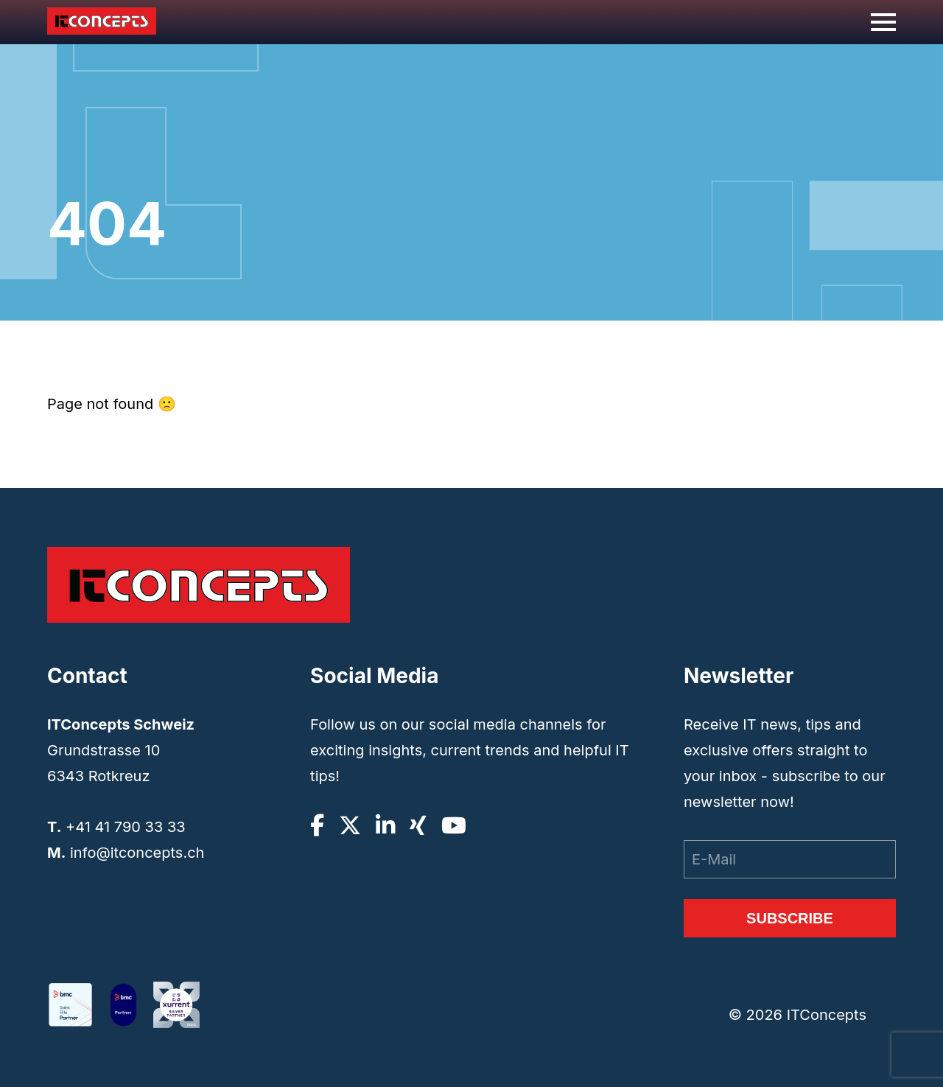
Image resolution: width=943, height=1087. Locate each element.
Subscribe (789, 918)
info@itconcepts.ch (137, 852)
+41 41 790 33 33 (126, 827)
